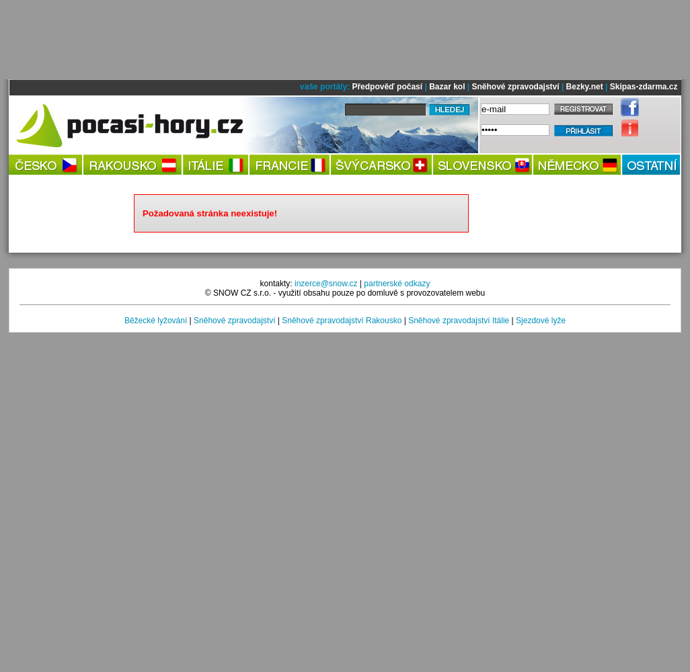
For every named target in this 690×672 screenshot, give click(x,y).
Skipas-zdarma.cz (644, 86)
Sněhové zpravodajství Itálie (458, 320)
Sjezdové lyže (541, 320)
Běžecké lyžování (155, 320)
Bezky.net (584, 86)
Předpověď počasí (387, 86)
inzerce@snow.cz (326, 283)
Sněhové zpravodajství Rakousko (341, 320)
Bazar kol (447, 86)
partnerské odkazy (397, 283)
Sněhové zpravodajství (516, 86)
